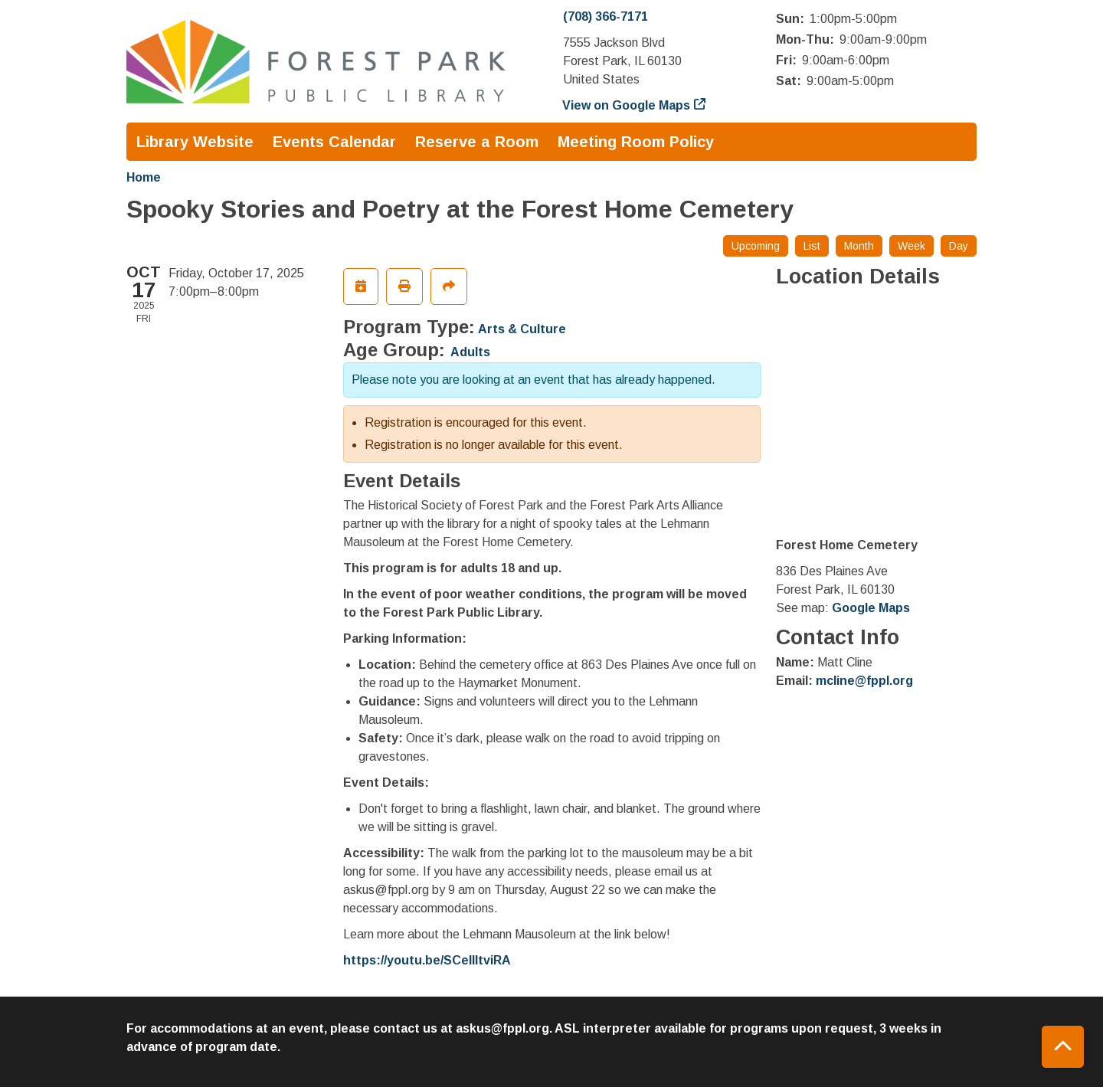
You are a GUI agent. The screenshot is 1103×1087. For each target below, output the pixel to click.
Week (911, 246)
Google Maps (871, 607)
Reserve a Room (476, 141)
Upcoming (756, 246)
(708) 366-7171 (605, 16)
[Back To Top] (1063, 1047)
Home (143, 177)
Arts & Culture (522, 329)
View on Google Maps (626, 105)
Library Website (195, 141)
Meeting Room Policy (636, 141)
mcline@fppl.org (864, 680)
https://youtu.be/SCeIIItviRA (427, 960)
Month (859, 246)
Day (958, 246)
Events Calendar (334, 141)
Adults (470, 352)
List (812, 246)
